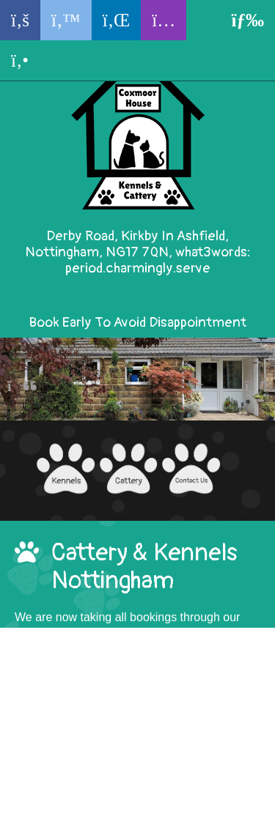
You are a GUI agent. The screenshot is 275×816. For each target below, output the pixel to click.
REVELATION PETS (189, 808)
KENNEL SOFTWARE (67, 808)
